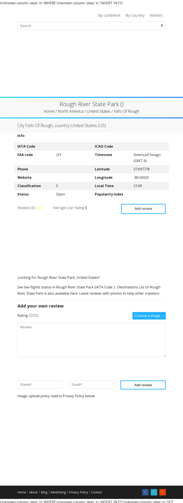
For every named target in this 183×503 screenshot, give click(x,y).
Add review (143, 206)
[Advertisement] (91, 67)
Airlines (156, 15)
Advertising (58, 490)
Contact (96, 490)
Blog (44, 490)
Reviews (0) (26, 206)
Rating (22, 313)
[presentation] (50, 366)
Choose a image (149, 313)
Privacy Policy (78, 490)
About (33, 490)
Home (21, 490)
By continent (109, 15)
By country (135, 15)
